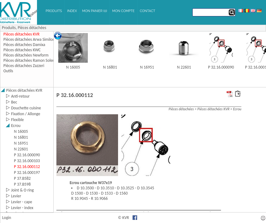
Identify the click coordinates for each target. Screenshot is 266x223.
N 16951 (147, 67)
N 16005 (73, 67)
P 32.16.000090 (221, 67)
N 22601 (184, 67)
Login (6, 217)
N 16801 (110, 67)
